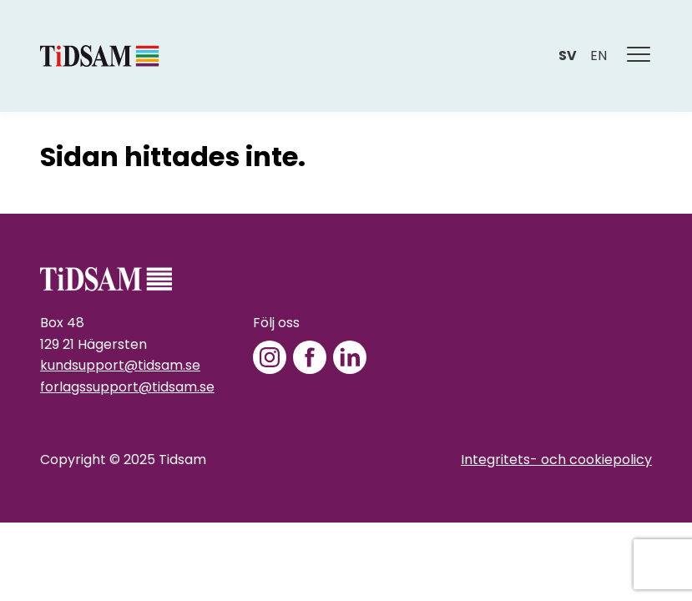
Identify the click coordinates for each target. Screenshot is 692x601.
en (598, 55)
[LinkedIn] (349, 357)
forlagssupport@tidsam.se (127, 386)
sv (567, 55)
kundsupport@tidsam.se (120, 365)
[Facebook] (309, 357)
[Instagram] (269, 357)
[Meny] (639, 55)
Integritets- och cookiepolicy (556, 459)
